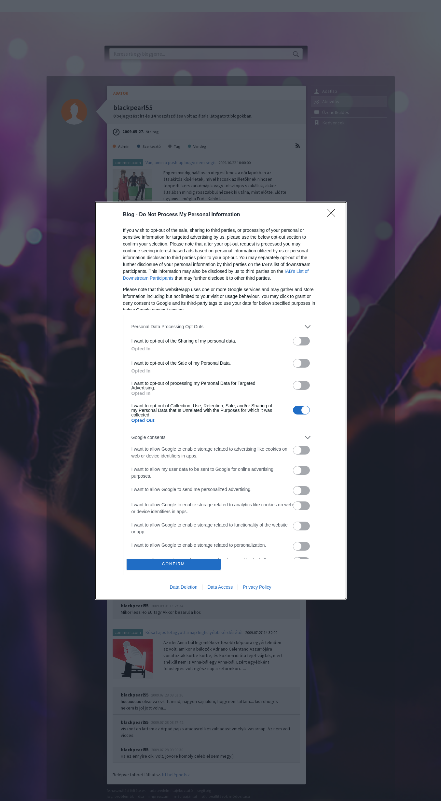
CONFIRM (173, 564)
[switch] (301, 341)
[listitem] (220, 326)
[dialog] (220, 400)
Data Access (220, 587)
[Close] (333, 215)
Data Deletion (184, 587)
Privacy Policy (257, 587)
